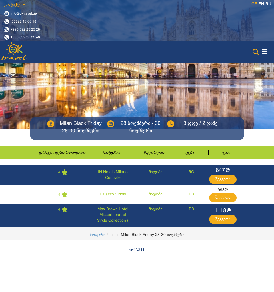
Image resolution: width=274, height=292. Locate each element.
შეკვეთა (222, 179)
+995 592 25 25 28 (25, 29)
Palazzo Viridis (113, 194)
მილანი (156, 172)
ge (254, 4)
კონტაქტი (14, 4)
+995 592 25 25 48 (25, 37)
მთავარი (97, 235)
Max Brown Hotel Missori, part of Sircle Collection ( (113, 215)
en (261, 4)
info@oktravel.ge (24, 13)
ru (268, 4)
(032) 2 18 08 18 (23, 21)
